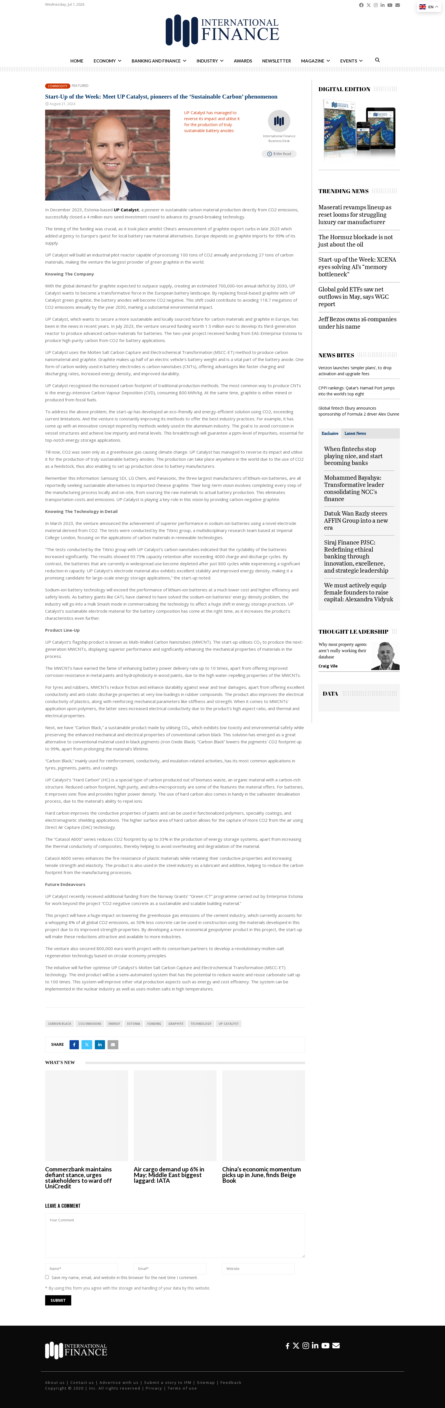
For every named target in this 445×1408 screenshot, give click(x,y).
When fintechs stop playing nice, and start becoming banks (353, 456)
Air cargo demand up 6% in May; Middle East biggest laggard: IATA (169, 1174)
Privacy (154, 1388)
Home (76, 60)
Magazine (312, 60)
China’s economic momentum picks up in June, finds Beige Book (261, 1174)
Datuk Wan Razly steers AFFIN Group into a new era (356, 520)
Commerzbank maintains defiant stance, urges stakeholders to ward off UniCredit (78, 1177)
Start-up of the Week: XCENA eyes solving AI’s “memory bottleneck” (357, 266)
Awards (243, 60)
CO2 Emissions (89, 1024)
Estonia (133, 1024)
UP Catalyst (229, 1024)
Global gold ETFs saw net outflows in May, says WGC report (353, 296)
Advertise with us (119, 1382)
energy (114, 1024)
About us (55, 1382)
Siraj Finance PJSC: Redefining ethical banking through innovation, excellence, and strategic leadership (356, 556)
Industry (207, 60)
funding (154, 1024)
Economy (105, 60)
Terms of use (182, 1388)
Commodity (58, 86)
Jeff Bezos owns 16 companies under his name (357, 322)
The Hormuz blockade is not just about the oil (355, 240)
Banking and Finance (156, 60)
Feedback (231, 1382)
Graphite (175, 1024)
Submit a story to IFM (168, 1382)
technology (200, 1024)
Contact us (82, 1382)
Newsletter (276, 60)
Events (348, 60)
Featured (80, 86)
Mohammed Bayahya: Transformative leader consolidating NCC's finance (354, 487)
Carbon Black (59, 1024)
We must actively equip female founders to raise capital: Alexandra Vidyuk (358, 592)
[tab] (329, 433)
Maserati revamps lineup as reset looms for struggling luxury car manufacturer (354, 214)
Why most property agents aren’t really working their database (342, 650)
